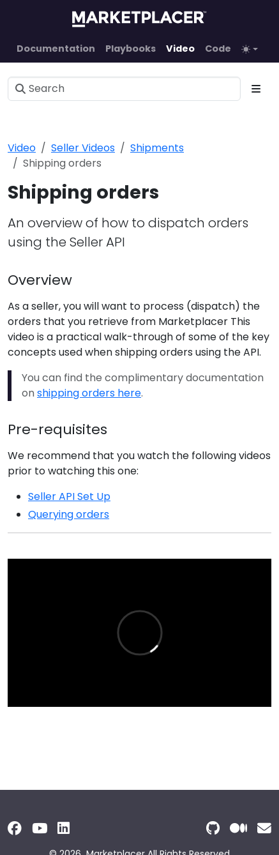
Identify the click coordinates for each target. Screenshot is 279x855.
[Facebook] (15, 828)
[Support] (264, 828)
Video (22, 147)
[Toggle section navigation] (256, 89)
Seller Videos (83, 147)
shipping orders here (89, 393)
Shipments (157, 147)
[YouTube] (39, 828)
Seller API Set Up (69, 496)
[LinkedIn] (63, 828)
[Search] (124, 89)
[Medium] (238, 828)
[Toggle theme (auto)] (249, 49)
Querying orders (68, 514)
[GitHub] (213, 828)
